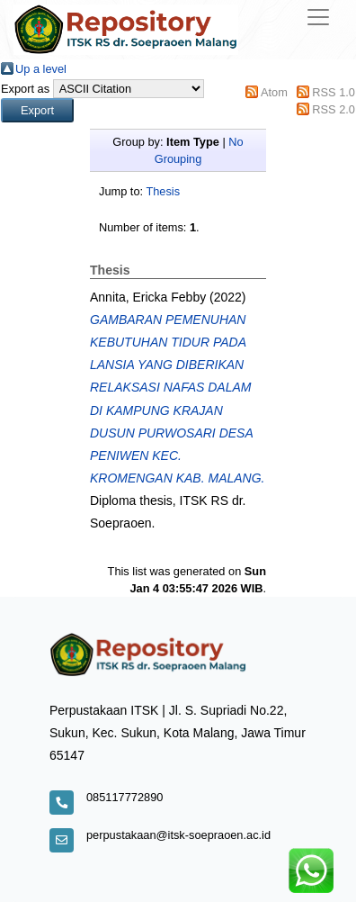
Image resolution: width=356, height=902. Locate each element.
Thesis (163, 191)
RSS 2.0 (333, 109)
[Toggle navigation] (318, 17)
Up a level (41, 69)
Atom (274, 92)
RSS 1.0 (333, 92)
